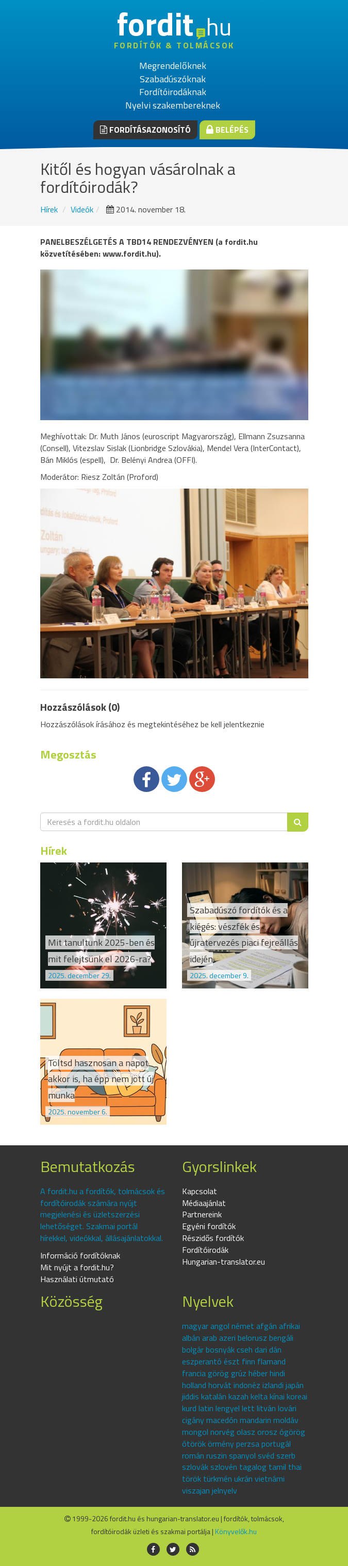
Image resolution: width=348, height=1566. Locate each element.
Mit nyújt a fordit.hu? (77, 1267)
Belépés (227, 129)
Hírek (49, 209)
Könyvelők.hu (236, 1531)
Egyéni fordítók (209, 1226)
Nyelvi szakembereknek (172, 105)
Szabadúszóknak (173, 79)
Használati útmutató (77, 1279)
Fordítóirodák (205, 1250)
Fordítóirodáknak (172, 92)
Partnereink (202, 1214)
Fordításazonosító (145, 129)
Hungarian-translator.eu (223, 1261)
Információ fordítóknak (80, 1255)
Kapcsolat (199, 1191)
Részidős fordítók (213, 1238)
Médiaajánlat (204, 1203)
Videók (82, 209)
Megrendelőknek (172, 66)
